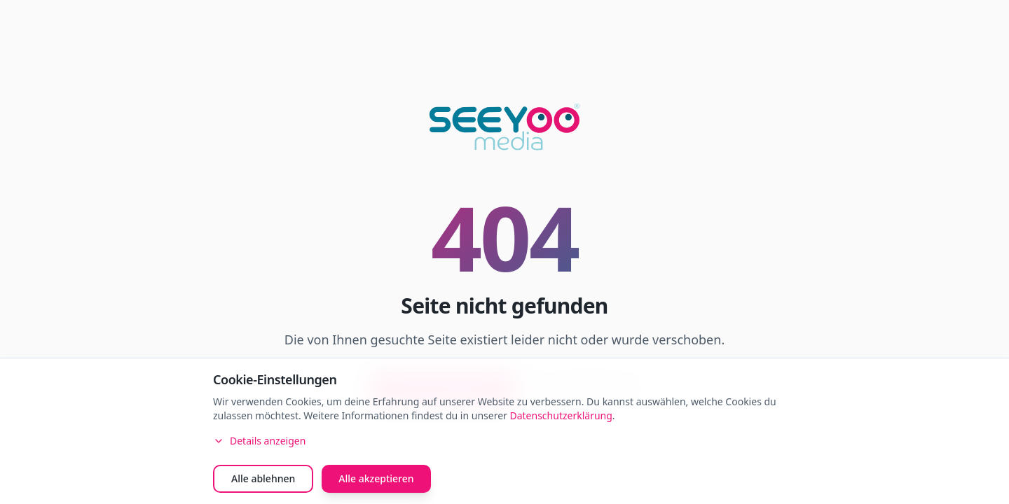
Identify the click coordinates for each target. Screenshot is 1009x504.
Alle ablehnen (263, 478)
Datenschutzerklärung (560, 415)
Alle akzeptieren (375, 478)
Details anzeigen (259, 440)
